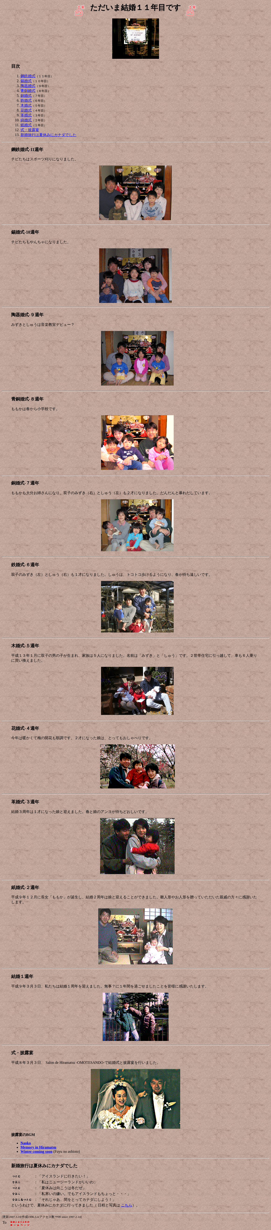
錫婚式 (26, 81)
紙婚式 (26, 125)
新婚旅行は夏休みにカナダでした (48, 135)
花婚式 (26, 110)
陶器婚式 (27, 86)
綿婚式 (26, 120)
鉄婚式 (26, 100)
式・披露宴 (29, 130)
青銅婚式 (27, 91)
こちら (126, 1205)
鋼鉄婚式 (27, 76)
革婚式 (26, 115)
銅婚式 (26, 96)
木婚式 (26, 105)
